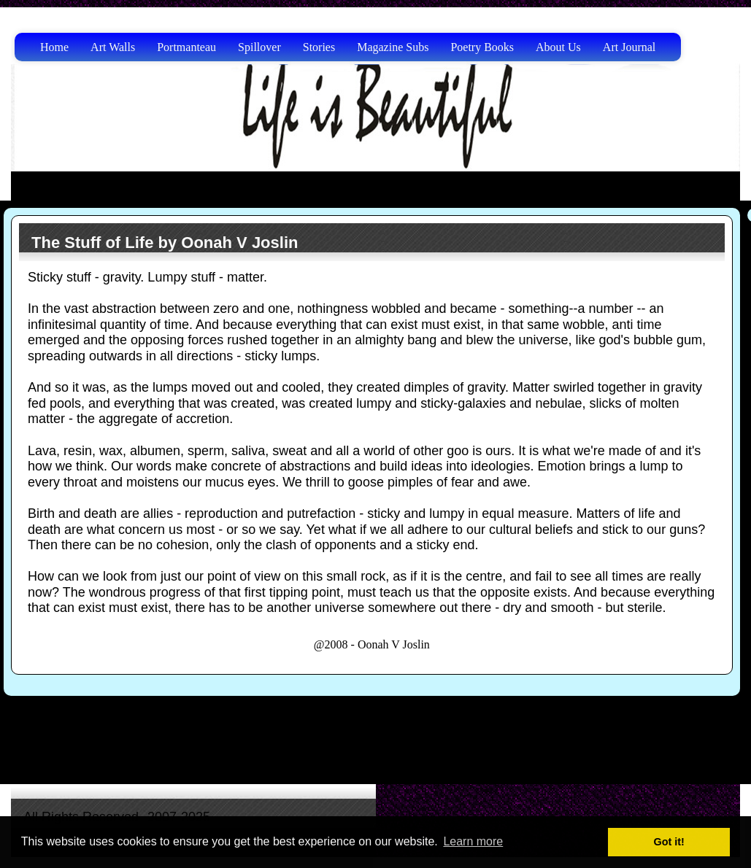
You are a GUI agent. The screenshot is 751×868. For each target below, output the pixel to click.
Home (54, 47)
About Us (558, 47)
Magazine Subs (392, 47)
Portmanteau (186, 47)
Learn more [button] (473, 841)
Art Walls (112, 47)
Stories (319, 47)
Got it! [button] (669, 842)
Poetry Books (482, 47)
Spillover (259, 47)
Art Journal (629, 47)
